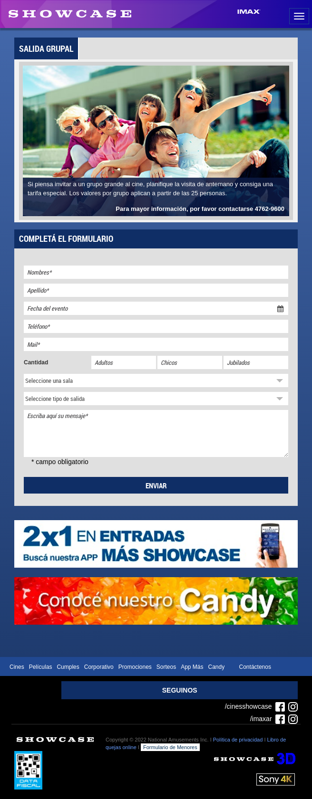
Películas (40, 667)
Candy (216, 667)
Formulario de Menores (170, 747)
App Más (192, 667)
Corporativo (99, 667)
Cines (17, 667)
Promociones (135, 667)
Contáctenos (255, 667)
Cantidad (36, 362)
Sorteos (166, 667)
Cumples (68, 667)
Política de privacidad (238, 739)
